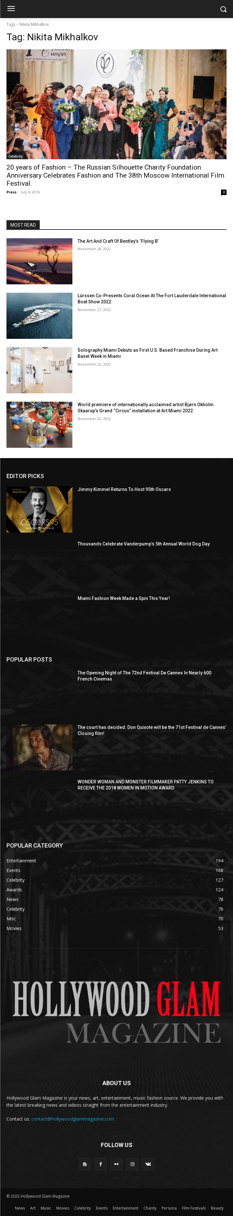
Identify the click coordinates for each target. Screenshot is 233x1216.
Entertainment (125, 1208)
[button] (223, 9)
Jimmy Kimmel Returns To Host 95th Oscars (124, 489)
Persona (169, 1208)
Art (33, 1208)
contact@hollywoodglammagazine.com (72, 1119)
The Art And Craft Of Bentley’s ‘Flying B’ (118, 241)
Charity (149, 1208)
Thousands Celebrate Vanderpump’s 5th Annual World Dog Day (144, 543)
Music (46, 1208)
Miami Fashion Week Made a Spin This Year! (124, 598)
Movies (62, 1208)
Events (102, 1208)
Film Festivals (194, 1208)
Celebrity (15, 156)
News (20, 1208)
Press (11, 192)
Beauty (217, 1208)
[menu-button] (11, 9)
